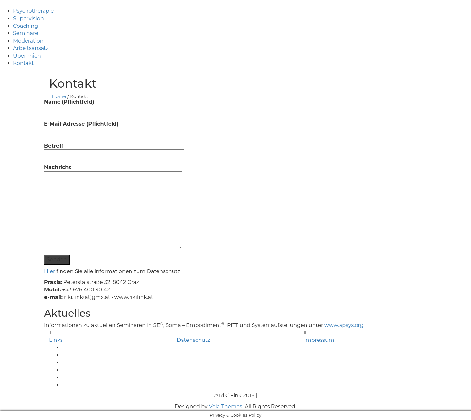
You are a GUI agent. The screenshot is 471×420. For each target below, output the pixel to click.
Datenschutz (193, 340)
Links (56, 340)
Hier (49, 271)
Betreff (114, 150)
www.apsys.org (344, 325)
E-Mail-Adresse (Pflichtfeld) (114, 128)
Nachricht (113, 206)
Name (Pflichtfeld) (114, 106)
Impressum (319, 340)
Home (59, 96)
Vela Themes (225, 406)
